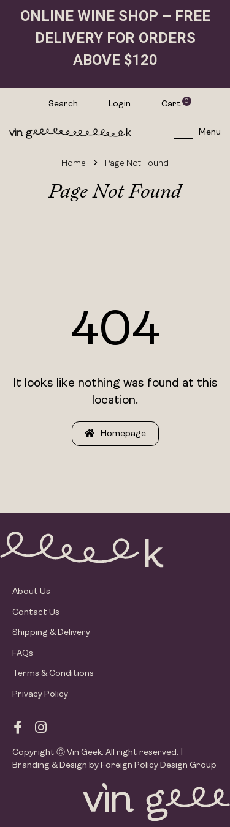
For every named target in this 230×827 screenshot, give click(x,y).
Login (120, 104)
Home (73, 163)
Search (63, 104)
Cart (171, 104)
